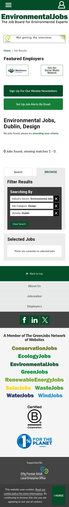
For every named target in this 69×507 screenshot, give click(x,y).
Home (7, 50)
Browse (51, 172)
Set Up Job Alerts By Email (33, 104)
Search (18, 172)
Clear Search (19, 223)
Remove (56, 199)
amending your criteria (45, 133)
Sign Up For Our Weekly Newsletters (33, 91)
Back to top (36, 273)
